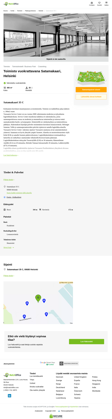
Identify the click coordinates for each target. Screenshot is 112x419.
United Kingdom (80, 377)
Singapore (96, 384)
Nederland (60, 391)
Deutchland (60, 387)
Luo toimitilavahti (36, 376)
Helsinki (40, 10)
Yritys (32, 380)
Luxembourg (61, 398)
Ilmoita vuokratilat (36, 387)
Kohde (12, 10)
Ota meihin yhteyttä (37, 390)
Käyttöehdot (74, 407)
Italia (76, 387)
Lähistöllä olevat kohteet (91, 97)
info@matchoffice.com (11, 387)
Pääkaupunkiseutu (30, 10)
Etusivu (6, 10)
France (77, 384)
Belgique (59, 394)
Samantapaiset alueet (91, 90)
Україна (77, 398)
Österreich (78, 391)
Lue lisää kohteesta (11, 155)
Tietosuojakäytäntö (61, 407)
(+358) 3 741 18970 (10, 390)
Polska (94, 377)
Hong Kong (96, 380)
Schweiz (77, 394)
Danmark (59, 377)
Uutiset (32, 383)
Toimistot (19, 10)
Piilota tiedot (9, 180)
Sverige (59, 380)
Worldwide (96, 391)
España (77, 380)
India (94, 387)
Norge (58, 384)
